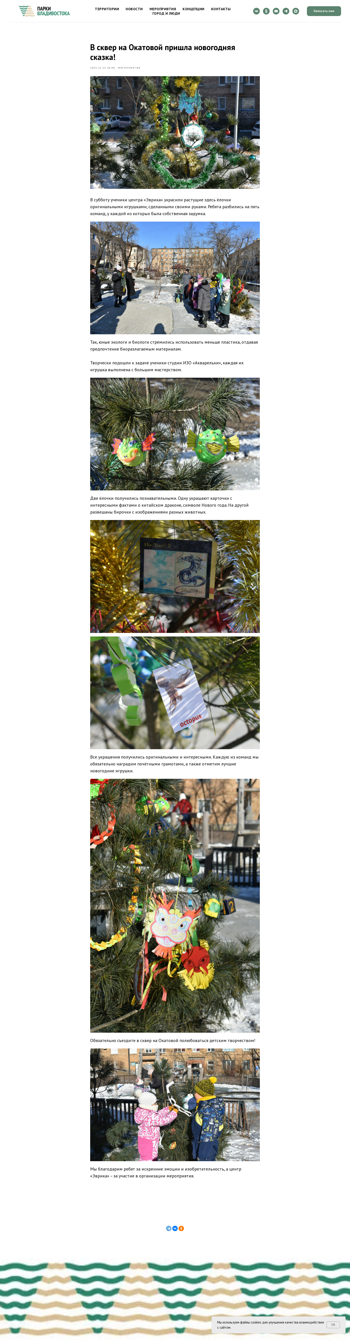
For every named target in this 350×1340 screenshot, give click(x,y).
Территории (107, 9)
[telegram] (286, 11)
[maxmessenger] (295, 11)
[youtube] (276, 11)
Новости (134, 9)
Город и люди (166, 13)
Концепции (193, 9)
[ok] (266, 11)
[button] (324, 11)
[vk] (256, 11)
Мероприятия (163, 9)
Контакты (221, 9)
